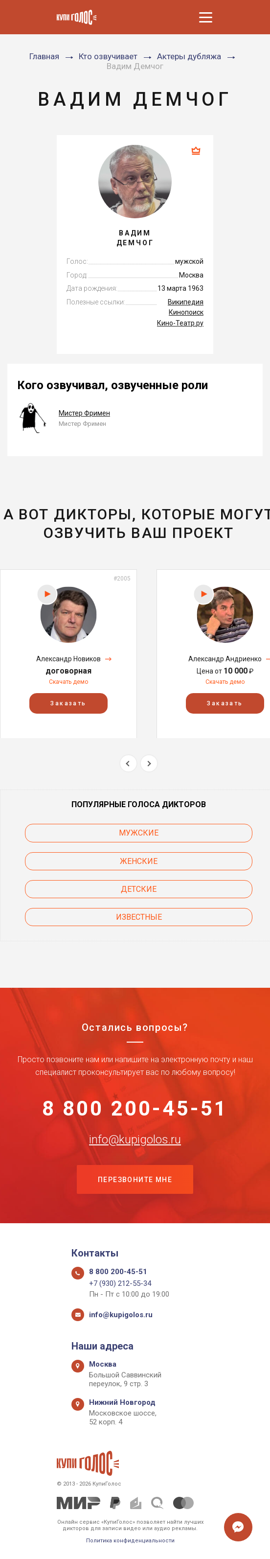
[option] (68, 653)
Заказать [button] (68, 702)
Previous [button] (128, 763)
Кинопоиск (186, 312)
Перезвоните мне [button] (135, 1180)
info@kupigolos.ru (135, 1139)
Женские (139, 861)
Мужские (138, 833)
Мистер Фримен (84, 413)
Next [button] (149, 763)
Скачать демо (68, 681)
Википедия (185, 302)
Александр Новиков (68, 659)
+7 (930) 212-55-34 (120, 1283)
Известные (139, 917)
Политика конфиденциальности (130, 1540)
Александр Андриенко (225, 659)
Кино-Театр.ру (180, 323)
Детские (139, 889)
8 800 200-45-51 (135, 1108)
